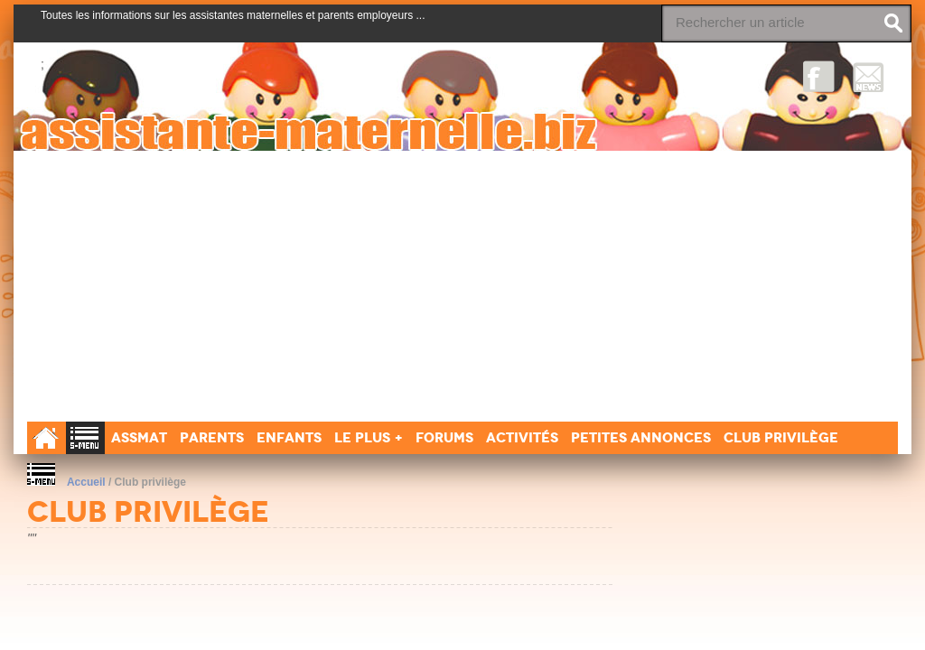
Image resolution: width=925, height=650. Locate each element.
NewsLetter (868, 76)
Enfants (289, 437)
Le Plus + (368, 437)
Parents (212, 437)
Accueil (86, 482)
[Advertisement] (462, 286)
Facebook (819, 76)
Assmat (139, 437)
